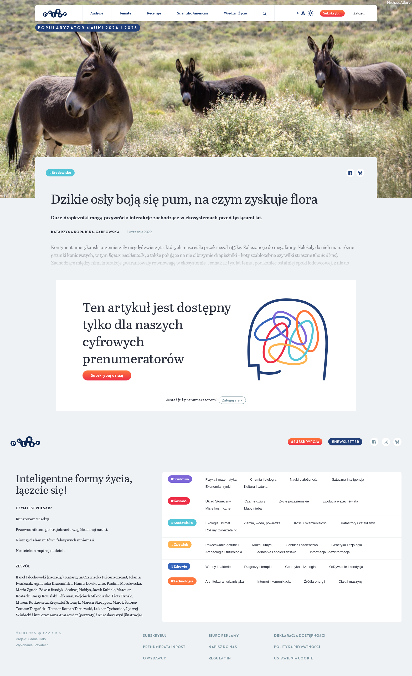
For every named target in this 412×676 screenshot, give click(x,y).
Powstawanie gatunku (222, 545)
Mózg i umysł (262, 545)
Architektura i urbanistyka (224, 581)
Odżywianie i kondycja (346, 567)
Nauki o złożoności (304, 479)
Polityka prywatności (297, 646)
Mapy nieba (253, 508)
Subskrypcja (306, 441)
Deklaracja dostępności (299, 635)
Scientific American (192, 13)
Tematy (125, 13)
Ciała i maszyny (351, 581)
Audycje (96, 13)
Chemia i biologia (263, 479)
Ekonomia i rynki (217, 487)
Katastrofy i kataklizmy (358, 523)
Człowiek (181, 544)
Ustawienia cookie (293, 658)
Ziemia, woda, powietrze (262, 523)
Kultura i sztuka (255, 487)
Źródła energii (314, 581)
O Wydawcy (154, 658)
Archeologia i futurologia (223, 552)
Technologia (183, 581)
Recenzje (154, 13)
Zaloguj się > (232, 400)
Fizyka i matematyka (220, 479)
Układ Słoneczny (218, 501)
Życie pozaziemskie (294, 501)
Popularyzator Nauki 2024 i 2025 (87, 28)
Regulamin (220, 658)
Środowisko (61, 172)
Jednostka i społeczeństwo (276, 552)
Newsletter (346, 441)
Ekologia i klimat (217, 523)
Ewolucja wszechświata (340, 501)
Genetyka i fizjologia (346, 545)
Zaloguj (359, 13)
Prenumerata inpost (164, 646)
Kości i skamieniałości (310, 523)
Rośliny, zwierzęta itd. (221, 530)
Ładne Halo (37, 639)
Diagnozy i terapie (258, 567)
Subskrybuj (332, 13)
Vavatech (41, 645)
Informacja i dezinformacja (330, 552)
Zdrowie (180, 566)
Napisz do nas (223, 646)
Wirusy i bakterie (218, 567)
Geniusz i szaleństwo (302, 545)
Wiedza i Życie (235, 13)
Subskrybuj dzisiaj (107, 375)
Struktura (181, 479)
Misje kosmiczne (217, 508)
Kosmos (180, 501)
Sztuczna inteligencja (348, 479)
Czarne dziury (254, 501)
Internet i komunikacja (273, 581)
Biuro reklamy (224, 635)
